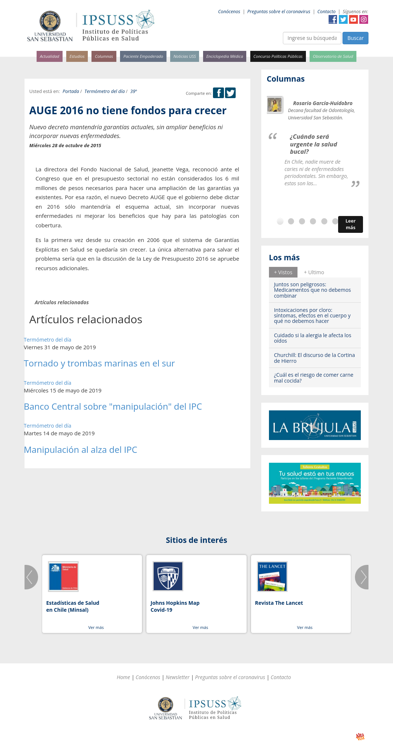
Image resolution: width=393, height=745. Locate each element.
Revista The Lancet (279, 602)
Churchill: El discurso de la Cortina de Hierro (314, 357)
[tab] (283, 272)
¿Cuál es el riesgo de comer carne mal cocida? (313, 377)
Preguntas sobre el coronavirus (278, 11)
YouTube (353, 19)
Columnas (104, 56)
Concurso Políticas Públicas (278, 56)
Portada (71, 91)
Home (123, 677)
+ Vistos (283, 272)
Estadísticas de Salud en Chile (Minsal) (72, 606)
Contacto (326, 11)
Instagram (363, 19)
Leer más (350, 224)
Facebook (333, 19)
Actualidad (49, 56)
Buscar (355, 37)
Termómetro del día (105, 91)
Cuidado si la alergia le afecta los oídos (312, 338)
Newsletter (178, 677)
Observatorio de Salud (333, 56)
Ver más (96, 627)
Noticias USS (184, 56)
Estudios (77, 56)
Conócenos (229, 11)
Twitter (343, 19)
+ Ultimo (314, 272)
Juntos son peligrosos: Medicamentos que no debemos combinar (312, 290)
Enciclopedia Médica (224, 56)
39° (133, 91)
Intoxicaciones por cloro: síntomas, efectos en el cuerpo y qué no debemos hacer (312, 315)
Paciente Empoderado (143, 56)
